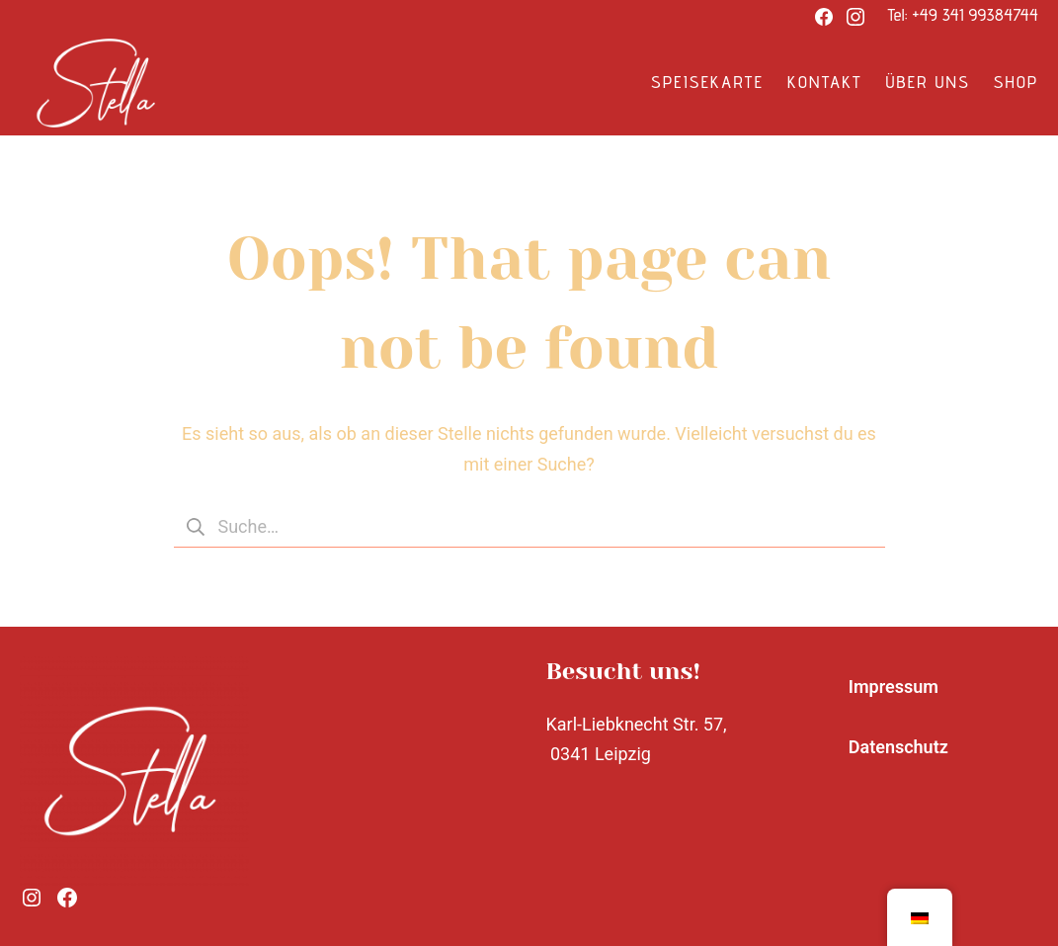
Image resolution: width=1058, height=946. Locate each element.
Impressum (893, 686)
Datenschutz (898, 746)
